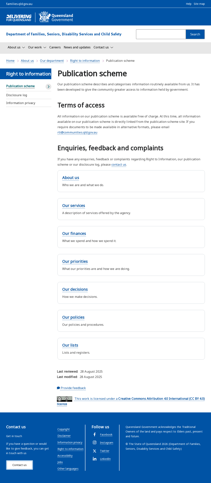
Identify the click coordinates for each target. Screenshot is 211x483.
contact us (118, 164)
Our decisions (75, 289)
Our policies (73, 317)
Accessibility (65, 455)
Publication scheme (20, 86)
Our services (73, 205)
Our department (52, 61)
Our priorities (75, 261)
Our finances (74, 233)
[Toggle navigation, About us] (16, 47)
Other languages (68, 468)
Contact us (19, 465)
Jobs (60, 462)
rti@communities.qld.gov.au (77, 132)
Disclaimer (64, 435)
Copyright (63, 429)
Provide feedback (71, 388)
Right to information (85, 61)
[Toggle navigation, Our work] (37, 47)
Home (10, 61)
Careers (55, 47)
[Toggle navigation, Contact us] (103, 47)
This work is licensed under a (131, 401)
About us (27, 61)
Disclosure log (16, 95)
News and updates (77, 47)
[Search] (195, 34)
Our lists (70, 345)
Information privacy (20, 103)
